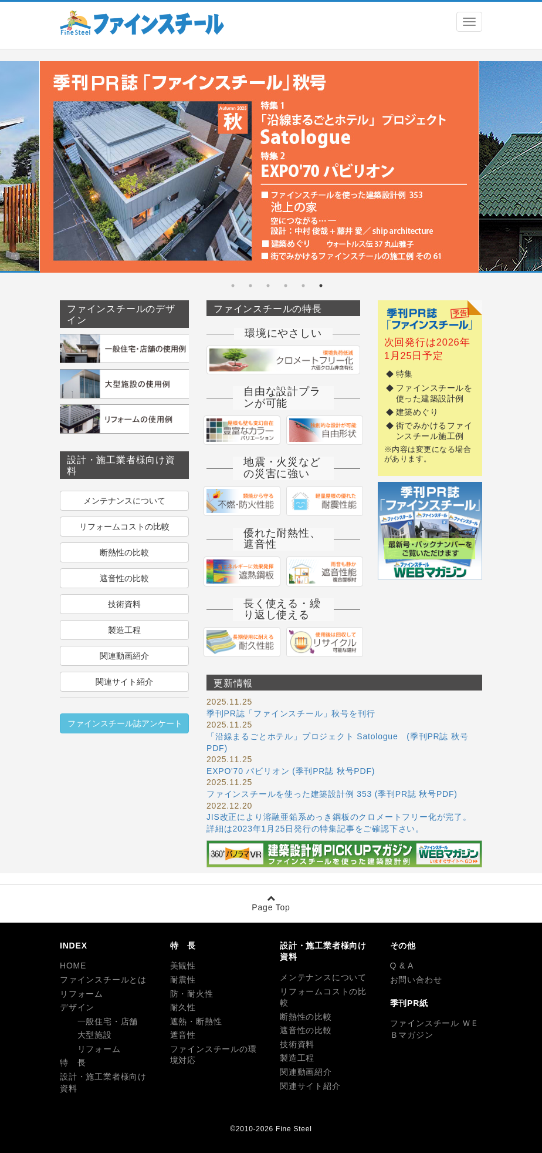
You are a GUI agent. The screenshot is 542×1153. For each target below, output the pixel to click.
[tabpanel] (259, 169)
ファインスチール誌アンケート (124, 723)
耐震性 (183, 979)
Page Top (271, 903)
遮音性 (183, 1035)
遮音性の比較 (124, 578)
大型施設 (86, 1035)
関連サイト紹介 (124, 681)
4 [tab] (268, 285)
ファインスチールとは (103, 979)
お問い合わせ (416, 979)
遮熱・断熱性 (196, 1021)
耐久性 (183, 1007)
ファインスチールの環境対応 (213, 1054)
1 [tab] (321, 285)
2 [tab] (303, 285)
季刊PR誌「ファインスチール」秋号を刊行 (290, 713)
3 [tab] (286, 285)
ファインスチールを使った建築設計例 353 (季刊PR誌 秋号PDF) (332, 794)
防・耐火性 (192, 993)
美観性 (183, 965)
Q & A (402, 965)
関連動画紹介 (124, 656)
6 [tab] (233, 285)
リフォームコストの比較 (124, 526)
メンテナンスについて (124, 500)
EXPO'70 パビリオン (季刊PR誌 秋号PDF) (290, 771)
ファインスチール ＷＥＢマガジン (435, 1029)
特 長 (73, 1062)
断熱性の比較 (124, 552)
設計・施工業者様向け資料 (103, 1082)
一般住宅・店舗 (99, 1021)
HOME (73, 965)
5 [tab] (250, 285)
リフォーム (81, 993)
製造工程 (124, 630)
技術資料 (124, 604)
